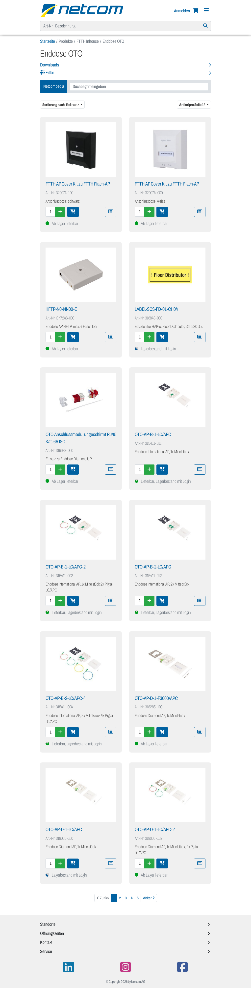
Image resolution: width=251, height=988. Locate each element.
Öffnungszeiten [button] (52, 933)
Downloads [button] (49, 64)
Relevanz (60, 105)
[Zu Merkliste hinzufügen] (110, 212)
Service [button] (46, 951)
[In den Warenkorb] (73, 212)
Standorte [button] (47, 924)
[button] (125, 73)
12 (192, 105)
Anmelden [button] (182, 10)
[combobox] (139, 86)
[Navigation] (206, 10)
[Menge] (50, 212)
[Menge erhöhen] (60, 212)
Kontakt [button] (46, 942)
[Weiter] (149, 898)
